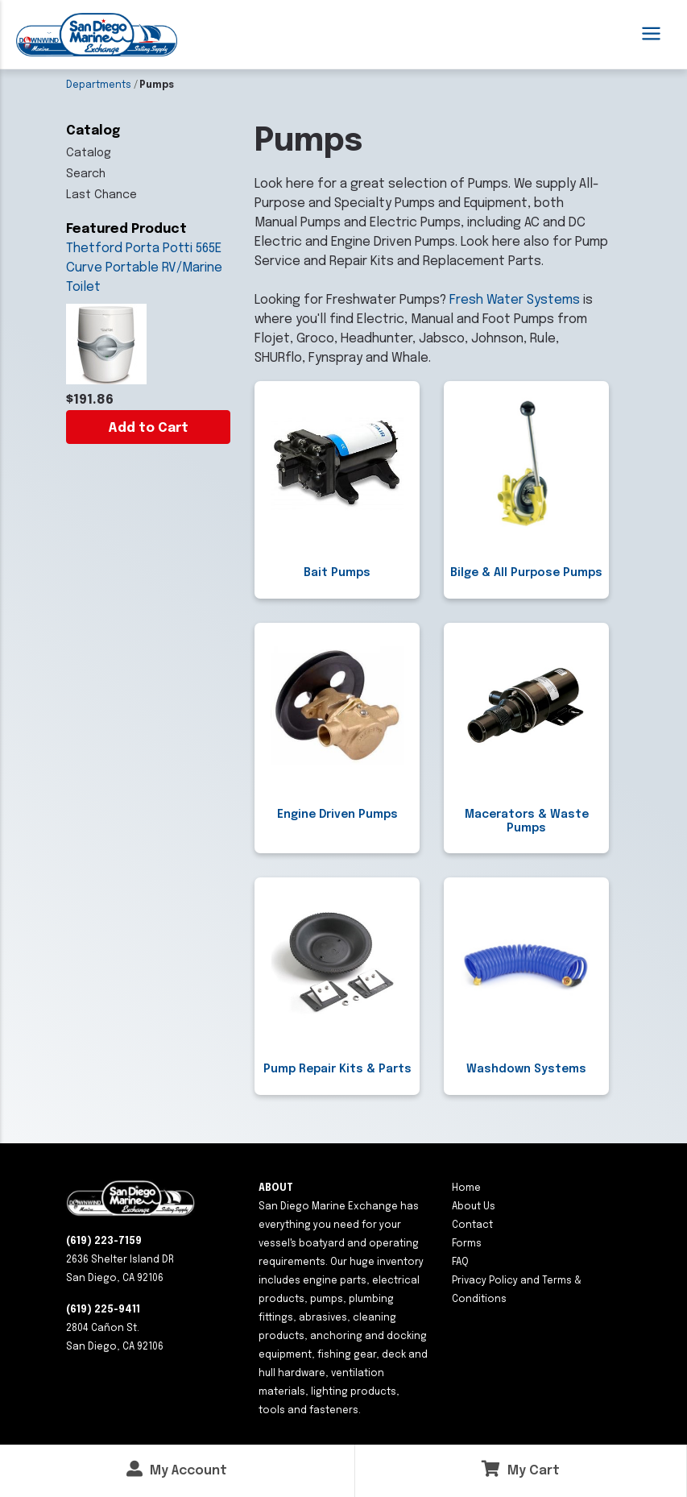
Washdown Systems (526, 1069)
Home (466, 1188)
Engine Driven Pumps (337, 814)
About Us (473, 1207)
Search (86, 174)
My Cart (521, 1469)
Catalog (88, 153)
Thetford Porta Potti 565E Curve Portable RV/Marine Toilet (144, 268)
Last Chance (101, 195)
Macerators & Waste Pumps (527, 821)
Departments (98, 85)
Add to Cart (148, 428)
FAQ (460, 1262)
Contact (472, 1225)
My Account (176, 1469)
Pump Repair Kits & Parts (337, 1069)
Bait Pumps (337, 572)
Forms (467, 1244)
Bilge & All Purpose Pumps (526, 572)
